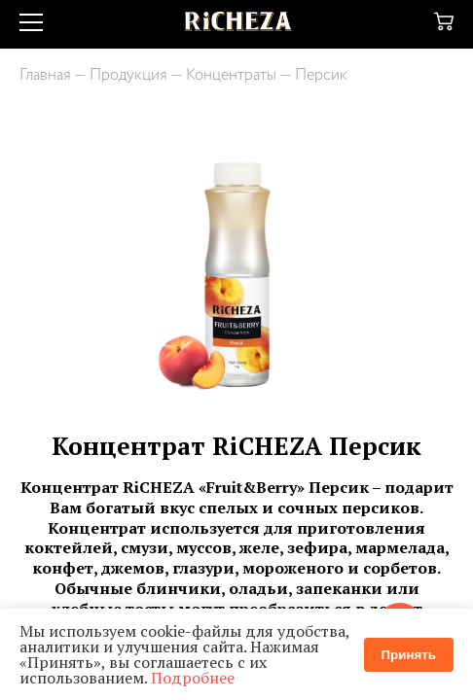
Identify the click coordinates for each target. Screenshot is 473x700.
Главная (45, 75)
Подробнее (193, 677)
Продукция (128, 75)
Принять (409, 655)
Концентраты (231, 75)
